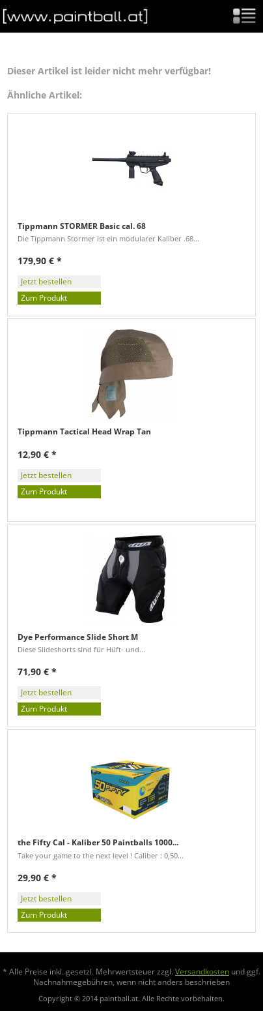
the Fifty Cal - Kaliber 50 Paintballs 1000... (98, 842)
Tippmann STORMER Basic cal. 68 (82, 226)
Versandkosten (202, 971)
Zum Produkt (44, 297)
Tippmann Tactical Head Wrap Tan (84, 432)
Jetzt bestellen (46, 281)
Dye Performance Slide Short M (78, 637)
